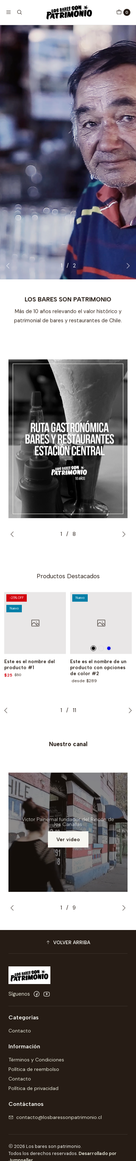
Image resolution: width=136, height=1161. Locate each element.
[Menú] (8, 12)
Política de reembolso (33, 1069)
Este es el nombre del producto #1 (29, 685)
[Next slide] (126, 265)
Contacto (19, 1030)
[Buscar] (19, 12)
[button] (68, 942)
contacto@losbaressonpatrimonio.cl (55, 1117)
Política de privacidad (33, 1088)
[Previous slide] (9, 265)
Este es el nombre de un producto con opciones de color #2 (98, 688)
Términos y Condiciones (36, 1059)
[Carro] (123, 12)
